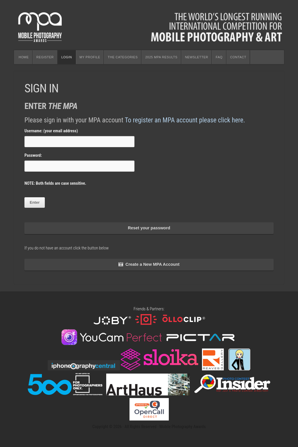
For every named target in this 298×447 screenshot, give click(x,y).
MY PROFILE (89, 57)
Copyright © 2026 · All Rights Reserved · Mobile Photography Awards (148, 426)
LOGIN (66, 57)
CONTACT (238, 57)
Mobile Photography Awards (149, 25)
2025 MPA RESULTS (161, 57)
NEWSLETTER (196, 57)
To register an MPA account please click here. (185, 120)
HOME (24, 57)
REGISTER (45, 57)
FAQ (219, 57)
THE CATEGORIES (123, 57)
